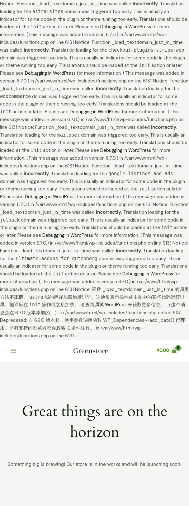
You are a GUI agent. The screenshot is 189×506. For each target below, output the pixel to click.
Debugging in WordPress (126, 27)
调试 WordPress (111, 304)
